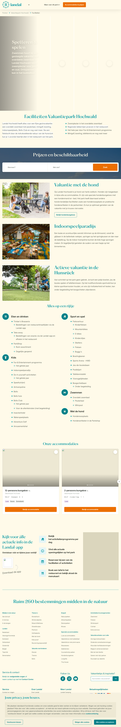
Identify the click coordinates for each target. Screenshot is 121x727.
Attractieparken (66, 620)
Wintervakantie (36, 620)
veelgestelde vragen (17, 676)
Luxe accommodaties (68, 635)
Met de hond (36, 636)
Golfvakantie (36, 633)
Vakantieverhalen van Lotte (100, 635)
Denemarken (6, 655)
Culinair (93, 626)
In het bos (5, 620)
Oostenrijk (5, 645)
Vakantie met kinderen (39, 648)
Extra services (95, 630)
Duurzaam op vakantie (98, 659)
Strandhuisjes (36, 626)
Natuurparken (65, 616)
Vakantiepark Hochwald (20, 13)
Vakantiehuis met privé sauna (70, 642)
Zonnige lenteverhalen (98, 639)
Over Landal (35, 692)
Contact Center (27, 679)
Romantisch (35, 616)
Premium (34, 630)
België (4, 649)
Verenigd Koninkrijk (8, 635)
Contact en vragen (8, 692)
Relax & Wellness (37, 623)
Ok (116, 679)
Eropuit (63, 613)
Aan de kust (6, 616)
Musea (63, 626)
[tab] (25, 63)
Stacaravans (65, 645)
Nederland (5, 632)
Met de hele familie (97, 652)
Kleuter (34, 652)
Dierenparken (65, 623)
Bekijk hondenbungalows (65, 215)
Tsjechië (5, 652)
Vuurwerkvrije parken (68, 652)
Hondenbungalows (67, 655)
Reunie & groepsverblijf (39, 643)
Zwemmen (94, 616)
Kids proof (35, 640)
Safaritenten (65, 649)
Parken (5, 13)
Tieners (34, 655)
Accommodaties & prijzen (74, 5)
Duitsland (5, 639)
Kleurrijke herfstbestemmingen (101, 645)
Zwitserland (6, 642)
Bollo (33, 659)
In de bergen (6, 623)
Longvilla (64, 659)
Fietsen (93, 620)
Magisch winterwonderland (99, 649)
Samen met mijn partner (98, 655)
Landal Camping (65, 692)
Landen (4, 629)
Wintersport (94, 623)
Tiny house (64, 662)
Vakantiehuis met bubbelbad (70, 639)
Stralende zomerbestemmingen (101, 642)
